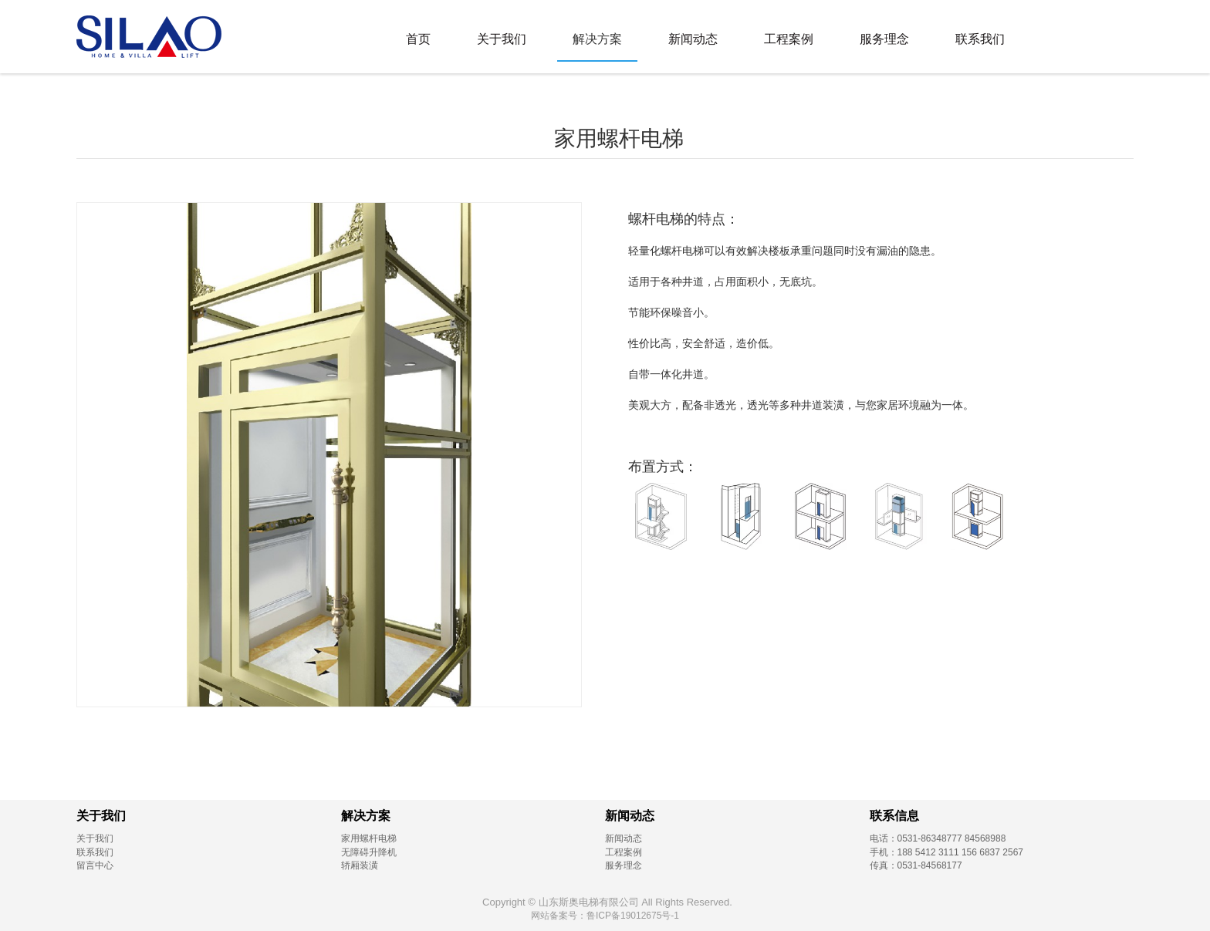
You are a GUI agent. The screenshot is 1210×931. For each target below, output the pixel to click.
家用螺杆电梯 (369, 838)
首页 (418, 39)
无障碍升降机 (369, 852)
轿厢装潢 (359, 865)
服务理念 (884, 39)
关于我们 (501, 39)
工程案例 (788, 39)
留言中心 (94, 865)
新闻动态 (693, 39)
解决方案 (597, 39)
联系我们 (980, 39)
